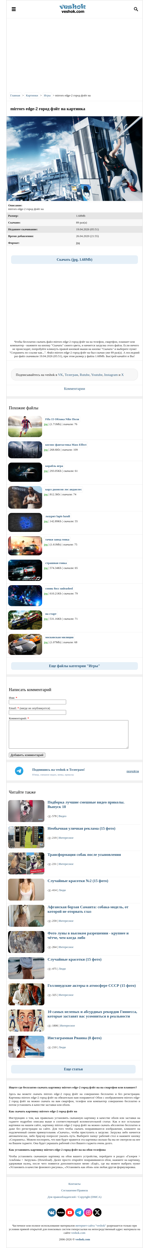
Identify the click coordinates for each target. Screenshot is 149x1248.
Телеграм (71, 375)
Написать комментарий (30, 689)
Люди (62, 890)
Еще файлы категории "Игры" (74, 666)
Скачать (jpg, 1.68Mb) (74, 259)
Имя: (13, 697)
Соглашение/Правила (74, 1190)
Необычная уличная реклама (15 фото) (81, 828)
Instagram (111, 375)
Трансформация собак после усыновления (84, 854)
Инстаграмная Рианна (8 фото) (74, 1038)
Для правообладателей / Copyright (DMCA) (74, 1197)
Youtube (96, 375)
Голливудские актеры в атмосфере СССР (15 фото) (92, 985)
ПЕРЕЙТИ (133, 771)
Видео (63, 816)
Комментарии (74, 389)
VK (60, 375)
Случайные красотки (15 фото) (74, 959)
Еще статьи (73, 1069)
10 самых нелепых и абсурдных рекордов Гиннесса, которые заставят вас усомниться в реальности (92, 1014)
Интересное (66, 837)
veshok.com (78, 1232)
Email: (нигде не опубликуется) (29, 708)
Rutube (84, 375)
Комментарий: (19, 718)
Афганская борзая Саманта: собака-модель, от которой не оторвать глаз (88, 909)
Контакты (74, 1183)
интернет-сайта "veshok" (90, 1225)
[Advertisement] (74, 54)
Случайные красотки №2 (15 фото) (78, 881)
